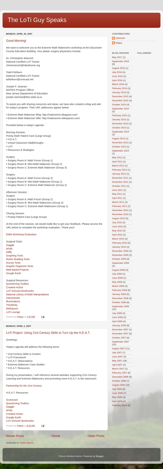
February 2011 (119, 206)
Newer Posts (15, 436)
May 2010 (117, 230)
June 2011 (117, 190)
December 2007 (120, 329)
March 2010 (118, 238)
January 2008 (119, 325)
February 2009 (119, 290)
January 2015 (119, 119)
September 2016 (120, 61)
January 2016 (119, 92)
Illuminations (13, 301)
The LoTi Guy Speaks (37, 19)
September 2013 (120, 150)
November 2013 (120, 142)
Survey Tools (13, 262)
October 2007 (119, 337)
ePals (9, 248)
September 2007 (120, 341)
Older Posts (96, 436)
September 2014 (120, 131)
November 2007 (120, 333)
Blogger (100, 456)
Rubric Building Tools (18, 259)
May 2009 (117, 282)
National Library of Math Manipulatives (27, 294)
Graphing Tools (14, 255)
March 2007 (118, 368)
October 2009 (119, 259)
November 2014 (120, 123)
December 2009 (120, 251)
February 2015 (119, 115)
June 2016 (117, 76)
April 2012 (117, 161)
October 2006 (119, 381)
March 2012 (118, 165)
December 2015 (120, 96)
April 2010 (117, 234)
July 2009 (117, 274)
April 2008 (117, 321)
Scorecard (12, 399)
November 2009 (120, 255)
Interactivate (13, 297)
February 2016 (119, 88)
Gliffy (9, 252)
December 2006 (120, 377)
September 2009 (120, 263)
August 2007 (118, 348)
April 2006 (117, 401)
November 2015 (120, 100)
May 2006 (117, 397)
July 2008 (117, 313)
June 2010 (117, 226)
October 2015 (119, 104)
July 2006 (117, 389)
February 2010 (119, 243)
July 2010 (117, 222)
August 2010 (118, 218)
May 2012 (117, 157)
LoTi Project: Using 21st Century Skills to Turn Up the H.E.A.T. (48, 332)
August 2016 (118, 68)
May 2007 (117, 360)
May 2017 (117, 57)
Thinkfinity (11, 305)
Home (56, 436)
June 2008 (117, 317)
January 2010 (119, 247)
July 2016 (117, 72)
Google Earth (13, 273)
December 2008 (120, 298)
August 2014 (118, 138)
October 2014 (119, 127)
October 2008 (119, 302)
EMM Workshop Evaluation (21, 234)
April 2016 (117, 80)
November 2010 (120, 214)
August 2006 (118, 385)
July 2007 (117, 352)
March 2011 (118, 202)
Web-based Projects (17, 269)
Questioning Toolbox (17, 283)
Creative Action (14, 287)
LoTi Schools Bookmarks (20, 291)
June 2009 (117, 278)
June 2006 (117, 393)
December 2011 (120, 178)
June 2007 (117, 356)
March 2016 (118, 84)
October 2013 (119, 146)
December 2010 (120, 210)
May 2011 (117, 194)
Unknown (120, 38)
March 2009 (118, 286)
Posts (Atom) (26, 443)
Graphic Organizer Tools (19, 266)
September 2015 (120, 108)
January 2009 (119, 294)
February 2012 (119, 169)
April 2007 (117, 364)
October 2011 (119, 186)
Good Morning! (16, 40)
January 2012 (119, 174)
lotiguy (118, 43)
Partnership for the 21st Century (24, 385)
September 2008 (120, 306)
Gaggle (10, 245)
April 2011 (117, 198)
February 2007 (119, 372)
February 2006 (119, 405)
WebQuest (12, 308)
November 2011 (120, 182)
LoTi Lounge (13, 312)
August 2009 (118, 270)
